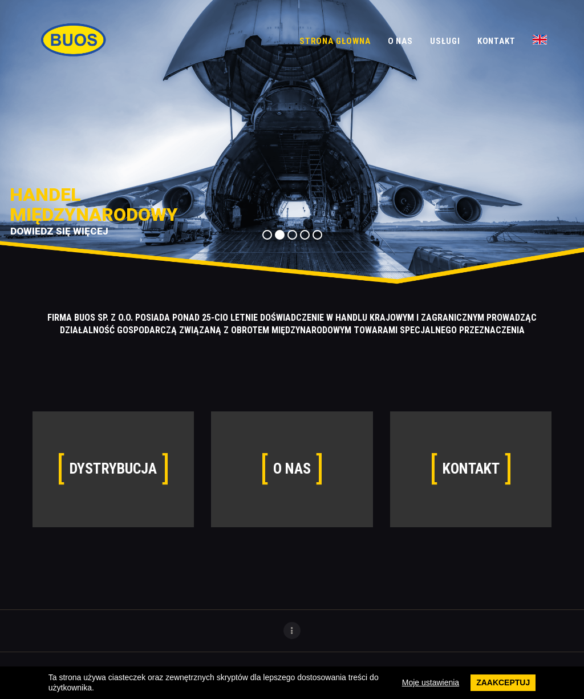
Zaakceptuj (503, 682)
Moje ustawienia (430, 682)
